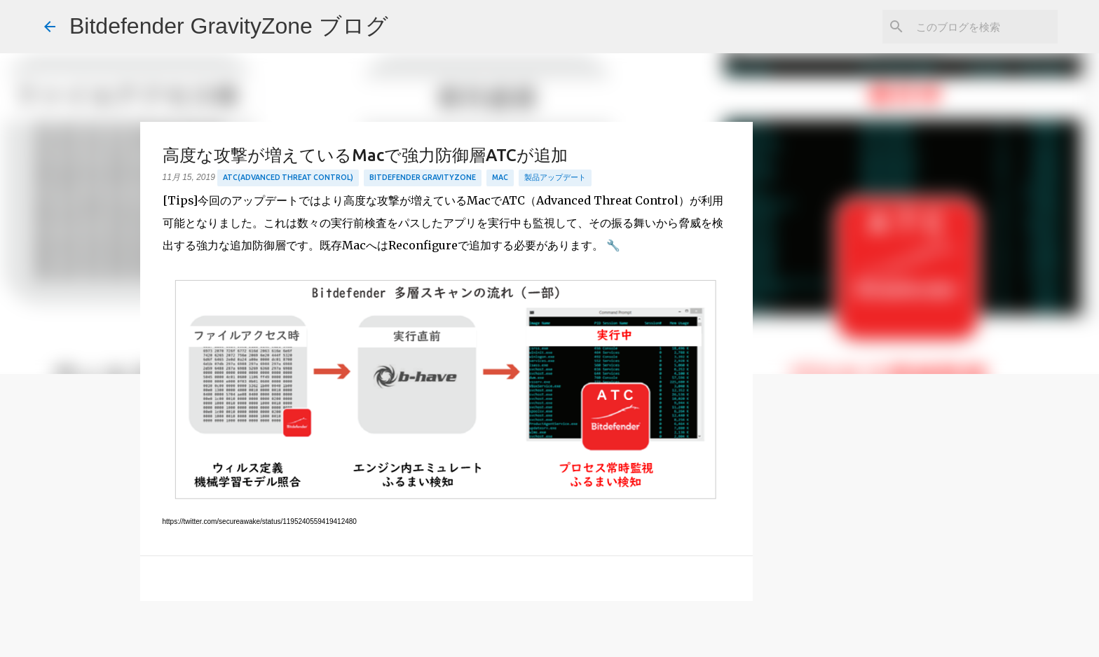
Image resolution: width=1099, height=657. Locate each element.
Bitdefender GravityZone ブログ (228, 26)
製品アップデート (555, 177)
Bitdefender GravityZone (422, 177)
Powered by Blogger (549, 637)
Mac (500, 177)
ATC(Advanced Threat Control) (288, 177)
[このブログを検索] (984, 26)
